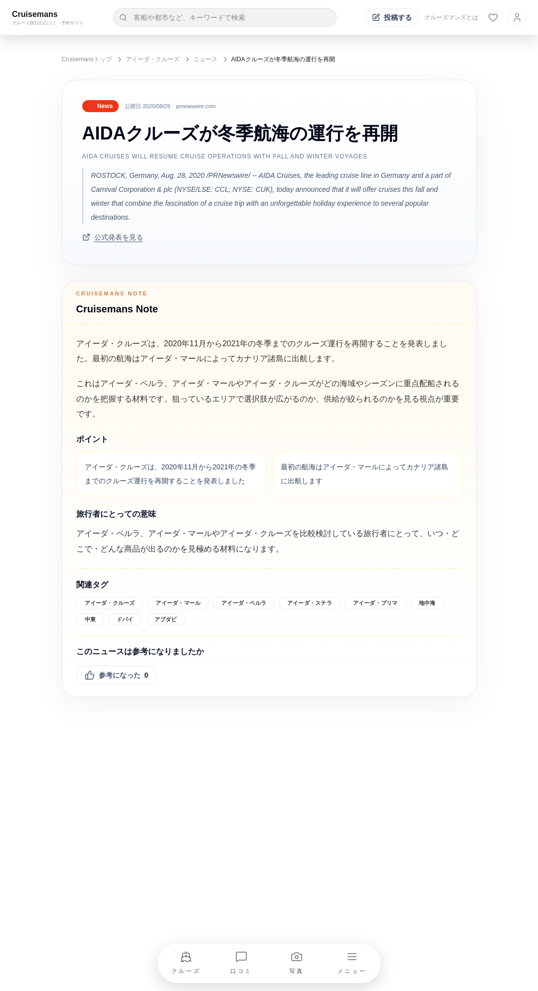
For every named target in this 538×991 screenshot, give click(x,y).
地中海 (427, 603)
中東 (90, 619)
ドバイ (125, 619)
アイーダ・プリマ (375, 603)
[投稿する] (391, 17)
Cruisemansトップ (87, 59)
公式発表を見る (112, 237)
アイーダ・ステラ (309, 603)
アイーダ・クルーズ (152, 59)
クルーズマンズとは (451, 17)
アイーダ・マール (178, 603)
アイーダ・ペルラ (243, 603)
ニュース (205, 59)
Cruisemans (35, 14)
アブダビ (166, 619)
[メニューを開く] (352, 963)
